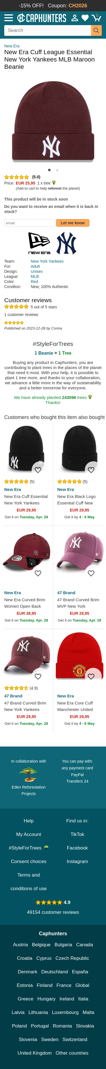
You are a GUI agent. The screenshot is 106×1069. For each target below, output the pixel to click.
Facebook (77, 848)
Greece (26, 999)
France (64, 985)
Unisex (37, 271)
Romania (62, 1026)
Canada (84, 944)
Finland (45, 985)
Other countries (72, 1053)
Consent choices (28, 861)
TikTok (78, 834)
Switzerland (74, 1039)
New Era (12, 46)
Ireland (67, 999)
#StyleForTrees (28, 848)
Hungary (46, 999)
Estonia (25, 985)
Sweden (49, 1039)
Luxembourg (65, 1012)
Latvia (18, 1012)
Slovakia (85, 1026)
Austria (20, 944)
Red (34, 281)
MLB (35, 276)
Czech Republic (72, 958)
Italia (83, 999)
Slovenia (28, 1039)
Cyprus (43, 958)
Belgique (41, 944)
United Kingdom (35, 1053)
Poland (19, 1026)
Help (29, 821)
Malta (88, 1012)
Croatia (25, 958)
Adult (35, 266)
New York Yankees (47, 261)
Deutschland (54, 971)
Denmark (27, 971)
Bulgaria (63, 944)
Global (82, 985)
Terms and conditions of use (28, 881)
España (80, 971)
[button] (49, 170)
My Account (28, 834)
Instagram (77, 861)
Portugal (40, 1026)
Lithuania (38, 1012)
